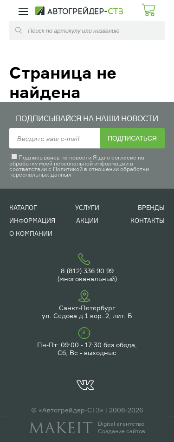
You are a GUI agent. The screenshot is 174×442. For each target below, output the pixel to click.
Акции (87, 220)
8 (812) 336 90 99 (87, 271)
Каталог (23, 207)
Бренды (151, 207)
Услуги (87, 207)
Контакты (147, 220)
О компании (30, 233)
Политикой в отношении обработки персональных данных (79, 172)
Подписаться (132, 138)
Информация (32, 220)
